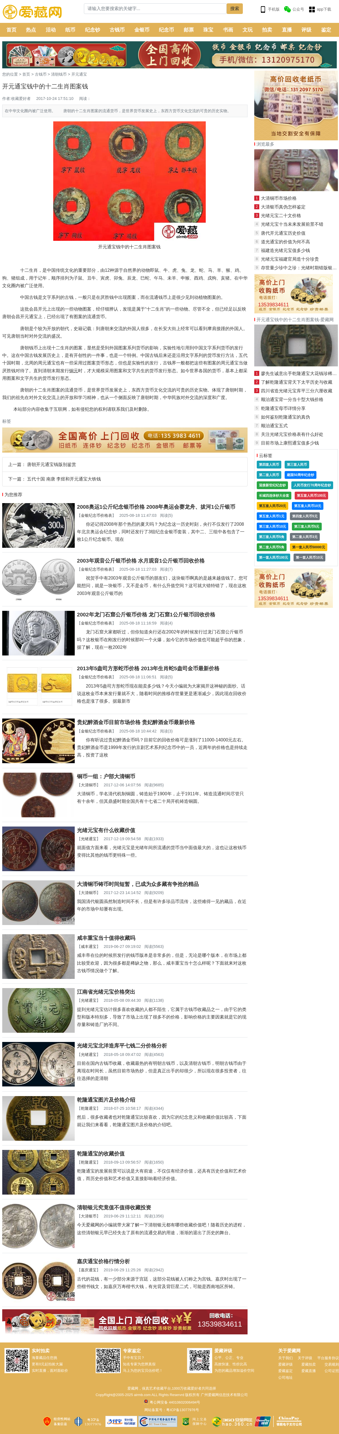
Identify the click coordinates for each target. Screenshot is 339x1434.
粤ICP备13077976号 (182, 1410)
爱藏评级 (285, 1364)
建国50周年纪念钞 (300, 475)
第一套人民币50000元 (308, 547)
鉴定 (326, 30)
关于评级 (305, 1358)
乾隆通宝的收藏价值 (101, 1154)
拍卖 (267, 30)
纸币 (70, 30)
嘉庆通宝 (88, 1270)
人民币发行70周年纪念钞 (312, 485)
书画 (228, 30)
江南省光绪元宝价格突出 (106, 992)
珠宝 (208, 30)
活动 (51, 30)
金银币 (141, 30)
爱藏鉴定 (285, 1371)
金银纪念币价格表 (96, 515)
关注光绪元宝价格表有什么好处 (292, 434)
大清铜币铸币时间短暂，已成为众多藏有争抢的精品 (138, 884)
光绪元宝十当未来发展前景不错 (292, 224)
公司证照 (332, 1371)
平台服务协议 (328, 1358)
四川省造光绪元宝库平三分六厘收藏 (296, 390)
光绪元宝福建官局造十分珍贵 (290, 259)
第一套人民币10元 (309, 557)
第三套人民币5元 (306, 527)
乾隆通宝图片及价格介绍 (106, 1100)
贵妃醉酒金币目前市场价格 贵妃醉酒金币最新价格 (136, 722)
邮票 (189, 30)
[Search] (155, 8)
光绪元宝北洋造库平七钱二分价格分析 (122, 1046)
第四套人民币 (269, 465)
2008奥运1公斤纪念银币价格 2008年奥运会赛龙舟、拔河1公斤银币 (156, 507)
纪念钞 (92, 30)
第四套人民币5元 (305, 516)
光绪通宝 (88, 839)
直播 (287, 30)
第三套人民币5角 (271, 537)
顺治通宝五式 (274, 425)
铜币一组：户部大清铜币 (106, 776)
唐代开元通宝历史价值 (283, 233)
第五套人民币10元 (307, 506)
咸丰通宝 (88, 946)
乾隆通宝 (88, 1108)
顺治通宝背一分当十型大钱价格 (292, 399)
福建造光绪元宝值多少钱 (285, 250)
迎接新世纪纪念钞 (272, 485)
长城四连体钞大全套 (274, 496)
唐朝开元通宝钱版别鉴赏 (51, 464)
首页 (11, 30)
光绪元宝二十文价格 (281, 215)
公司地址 (285, 1377)
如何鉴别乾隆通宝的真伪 (285, 417)
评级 (306, 30)
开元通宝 (79, 74)
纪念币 (166, 30)
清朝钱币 (59, 74)
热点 (31, 30)
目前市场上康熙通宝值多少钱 (290, 443)
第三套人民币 (297, 465)
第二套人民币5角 (271, 547)
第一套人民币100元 (273, 557)
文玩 (248, 30)
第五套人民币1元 (271, 516)
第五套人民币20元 (272, 506)
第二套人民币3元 (305, 537)
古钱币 (117, 30)
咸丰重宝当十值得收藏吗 (106, 938)
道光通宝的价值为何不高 (285, 241)
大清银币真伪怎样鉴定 (283, 207)
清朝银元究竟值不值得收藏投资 (114, 1207)
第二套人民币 (269, 475)
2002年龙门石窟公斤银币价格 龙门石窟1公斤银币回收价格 (146, 615)
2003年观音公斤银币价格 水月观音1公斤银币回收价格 (141, 561)
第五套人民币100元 (311, 496)
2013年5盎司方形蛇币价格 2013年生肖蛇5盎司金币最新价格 (148, 668)
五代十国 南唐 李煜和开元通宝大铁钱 (64, 479)
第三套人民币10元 (272, 527)
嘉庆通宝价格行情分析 (103, 1261)
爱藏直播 (308, 1371)
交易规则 (332, 1364)
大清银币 (88, 1216)
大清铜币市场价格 (279, 198)
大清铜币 (88, 785)
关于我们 (285, 1358)
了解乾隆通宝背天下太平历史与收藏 (296, 382)
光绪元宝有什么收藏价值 (106, 830)
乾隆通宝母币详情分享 (283, 408)
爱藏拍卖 (308, 1364)
